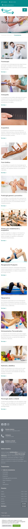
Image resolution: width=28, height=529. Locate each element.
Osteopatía (5, 95)
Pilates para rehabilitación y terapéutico (10, 229)
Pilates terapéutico (7, 480)
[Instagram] (8, 425)
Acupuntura (5, 128)
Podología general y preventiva (11, 196)
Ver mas (3, 72)
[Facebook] (2, 425)
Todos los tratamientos (9, 470)
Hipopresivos (5, 298)
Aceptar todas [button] (16, 525)
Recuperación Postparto (9, 265)
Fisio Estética (5, 162)
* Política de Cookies (5, 515)
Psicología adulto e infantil (10, 399)
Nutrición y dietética (8, 366)
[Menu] (24, 10)
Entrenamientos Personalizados (11, 331)
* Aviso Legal (4, 513)
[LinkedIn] (5, 425)
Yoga (4, 482)
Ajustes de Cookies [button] (7, 525)
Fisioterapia (5, 62)
